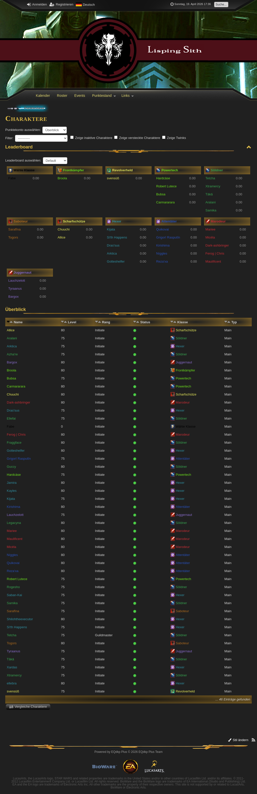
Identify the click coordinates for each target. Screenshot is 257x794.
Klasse (182, 322)
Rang (106, 322)
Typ (234, 322)
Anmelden (37, 4)
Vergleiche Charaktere (28, 706)
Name (18, 322)
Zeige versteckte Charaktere (137, 138)
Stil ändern (238, 740)
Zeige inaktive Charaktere (91, 138)
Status (145, 322)
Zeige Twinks (174, 138)
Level (72, 322)
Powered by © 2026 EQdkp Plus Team (128, 752)
